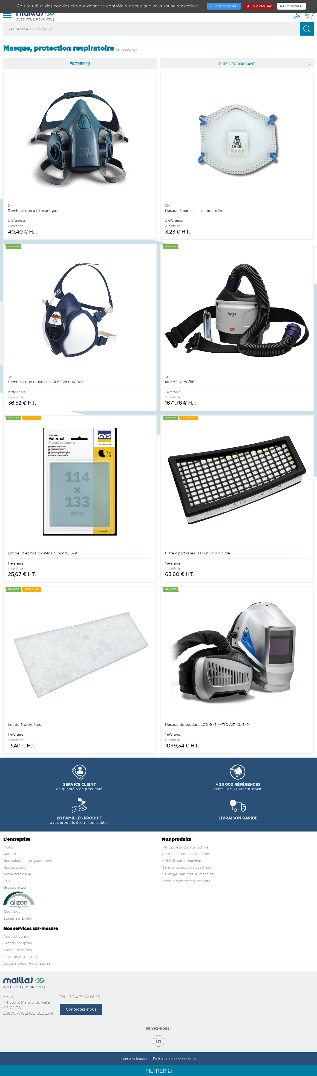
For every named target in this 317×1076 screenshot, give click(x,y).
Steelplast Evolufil (18, 918)
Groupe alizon (15, 887)
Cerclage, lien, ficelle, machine (188, 874)
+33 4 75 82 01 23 (83, 996)
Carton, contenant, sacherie (185, 853)
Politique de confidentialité (175, 1059)
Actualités (11, 853)
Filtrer (80, 63)
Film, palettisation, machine (185, 847)
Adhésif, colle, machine (181, 860)
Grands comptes (17, 943)
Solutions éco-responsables (26, 963)
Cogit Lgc (12, 911)
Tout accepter (224, 6)
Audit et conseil (16, 936)
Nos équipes (14, 867)
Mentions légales (134, 1059)
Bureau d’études (17, 950)
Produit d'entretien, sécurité (186, 881)
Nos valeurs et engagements (28, 860)
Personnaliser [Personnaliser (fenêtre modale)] (291, 6)
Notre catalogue (17, 874)
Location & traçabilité (21, 956)
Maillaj (8, 847)
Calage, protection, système (186, 867)
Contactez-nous (81, 1009)
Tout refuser (259, 6)
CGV (7, 881)
